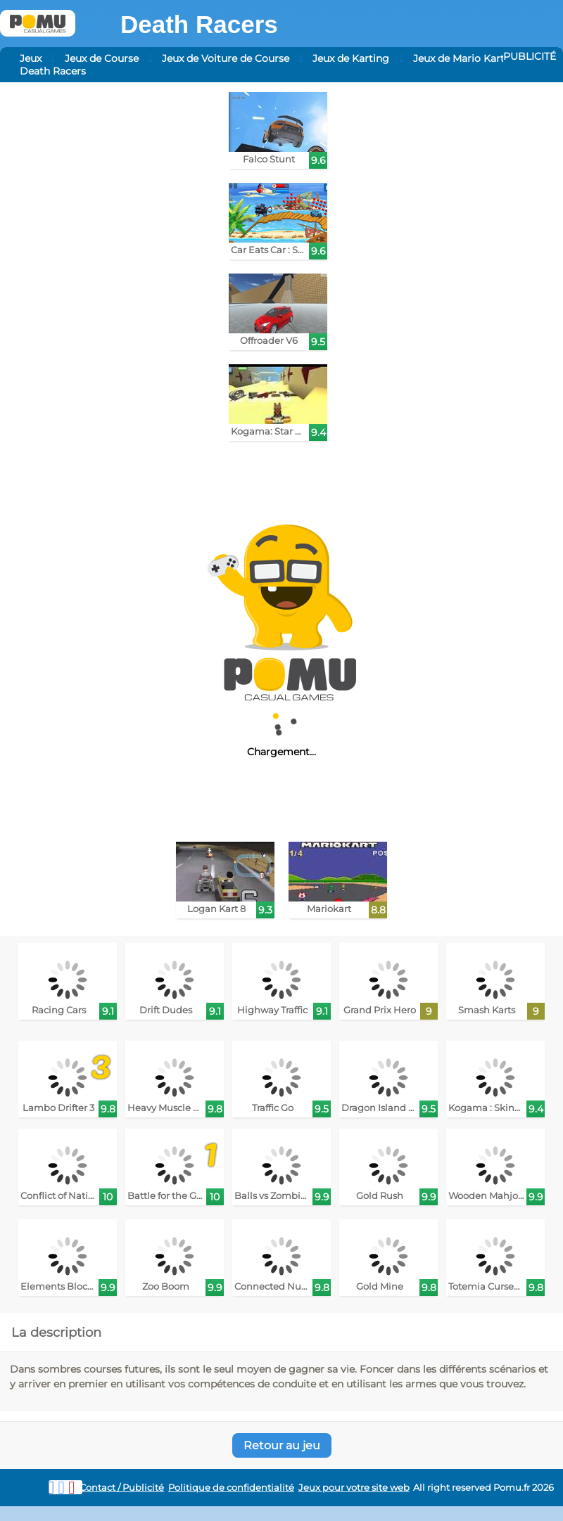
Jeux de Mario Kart (459, 58)
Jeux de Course (102, 58)
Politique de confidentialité (231, 1487)
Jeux (31, 58)
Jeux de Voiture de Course (225, 58)
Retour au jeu (281, 1445)
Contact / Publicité (122, 1487)
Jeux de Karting (350, 58)
